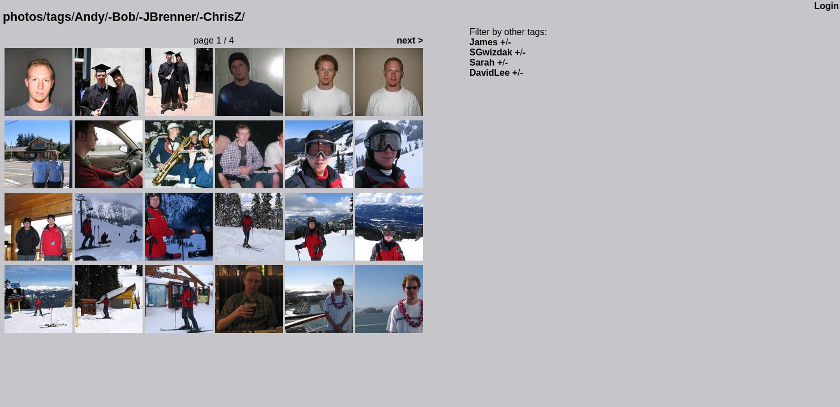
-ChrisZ (220, 17)
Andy (90, 17)
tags (58, 17)
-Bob (122, 17)
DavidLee (489, 72)
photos (23, 17)
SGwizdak (490, 52)
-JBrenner (167, 17)
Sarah (481, 62)
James (483, 42)
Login (826, 6)
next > (410, 40)
